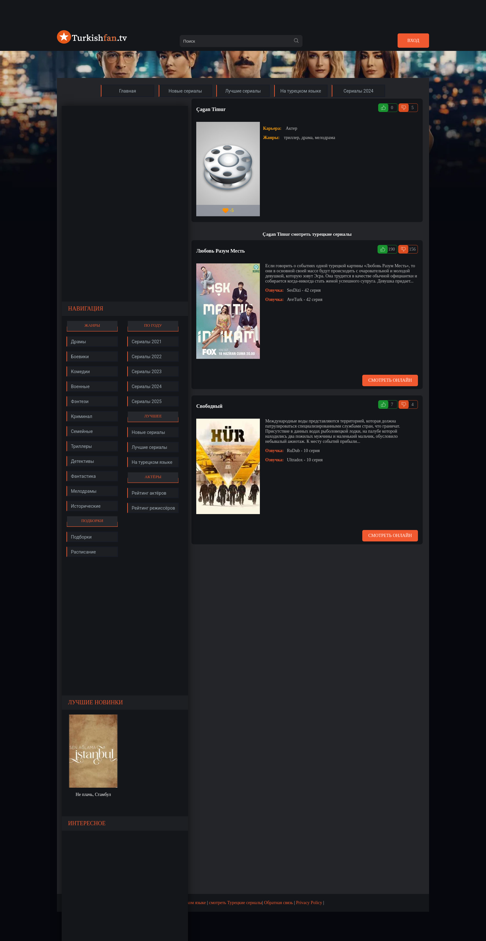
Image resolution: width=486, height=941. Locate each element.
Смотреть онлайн (390, 380)
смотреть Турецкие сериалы (235, 902)
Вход (413, 40)
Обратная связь (278, 902)
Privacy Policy (309, 902)
